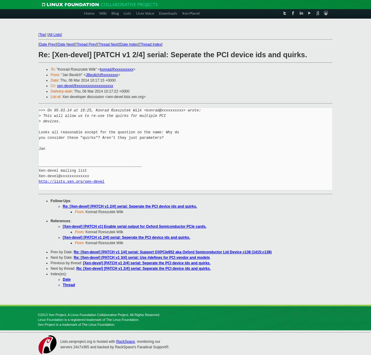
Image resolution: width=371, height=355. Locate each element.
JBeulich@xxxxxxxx (102, 75)
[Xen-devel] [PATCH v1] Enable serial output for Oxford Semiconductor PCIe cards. (135, 226)
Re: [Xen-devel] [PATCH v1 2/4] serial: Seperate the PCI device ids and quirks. (130, 206)
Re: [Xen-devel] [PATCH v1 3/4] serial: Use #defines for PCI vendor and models (142, 257)
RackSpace (125, 341)
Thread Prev (86, 44)
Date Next (66, 44)
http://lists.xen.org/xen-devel (71, 181)
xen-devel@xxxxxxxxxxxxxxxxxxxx (85, 86)
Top (42, 35)
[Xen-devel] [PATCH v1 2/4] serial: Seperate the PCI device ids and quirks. (126, 237)
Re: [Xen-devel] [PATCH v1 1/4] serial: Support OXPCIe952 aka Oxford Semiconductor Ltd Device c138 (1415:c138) (173, 252)
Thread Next (108, 44)
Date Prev (47, 44)
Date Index (129, 44)
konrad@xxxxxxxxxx (116, 69)
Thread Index (151, 44)
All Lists (54, 35)
